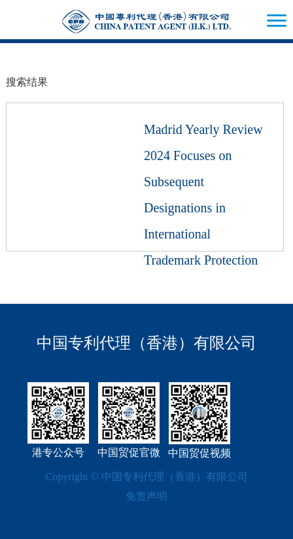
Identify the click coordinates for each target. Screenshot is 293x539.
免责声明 (146, 496)
